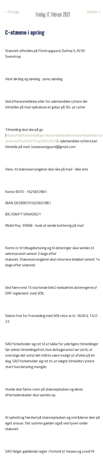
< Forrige (12, 12)
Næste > (93, 12)
